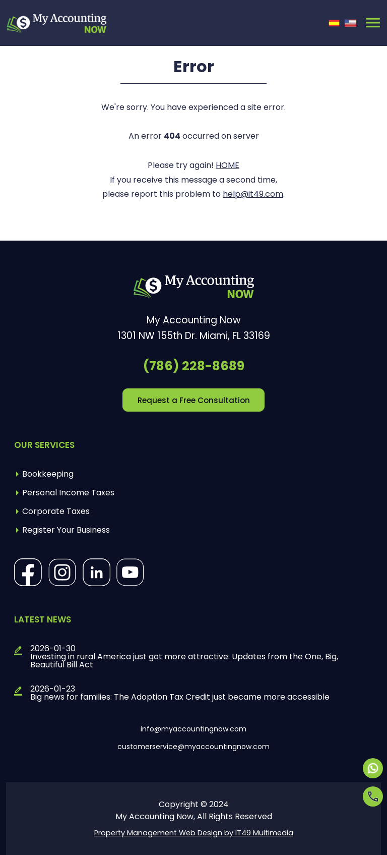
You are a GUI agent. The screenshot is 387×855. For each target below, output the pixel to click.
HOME (227, 165)
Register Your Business (66, 530)
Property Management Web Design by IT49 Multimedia (193, 833)
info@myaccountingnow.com (193, 728)
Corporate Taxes (56, 511)
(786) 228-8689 (193, 366)
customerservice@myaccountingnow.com (193, 746)
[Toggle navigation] (373, 22)
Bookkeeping (48, 474)
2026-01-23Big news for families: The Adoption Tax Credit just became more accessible (180, 693)
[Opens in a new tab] (373, 768)
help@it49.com (253, 194)
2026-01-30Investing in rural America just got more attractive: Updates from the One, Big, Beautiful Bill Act (184, 657)
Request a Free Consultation (194, 400)
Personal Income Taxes (68, 492)
